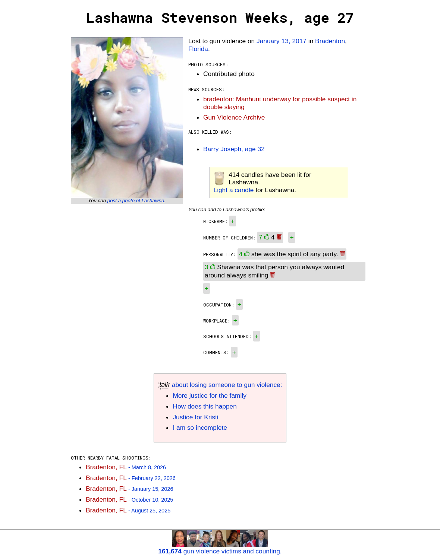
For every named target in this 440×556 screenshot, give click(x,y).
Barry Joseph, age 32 (234, 149)
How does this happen (204, 406)
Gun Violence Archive (234, 117)
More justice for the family (209, 395)
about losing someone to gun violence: (220, 384)
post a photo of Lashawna (135, 200)
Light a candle (234, 190)
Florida (198, 49)
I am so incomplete (200, 427)
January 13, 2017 (282, 41)
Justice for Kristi (195, 417)
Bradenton (330, 41)
